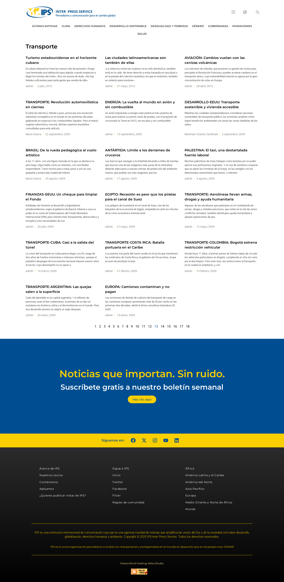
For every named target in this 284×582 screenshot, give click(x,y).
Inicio (116, 475)
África (189, 468)
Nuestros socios (51, 475)
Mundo (190, 509)
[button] (258, 12)
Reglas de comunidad (128, 502)
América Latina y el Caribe (204, 475)
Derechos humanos (89, 26)
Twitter (117, 482)
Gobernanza (218, 26)
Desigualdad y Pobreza (169, 26)
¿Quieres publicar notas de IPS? (62, 495)
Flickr (116, 495)
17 (181, 326)
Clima (66, 26)
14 (162, 326)
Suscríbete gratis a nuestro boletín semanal (142, 387)
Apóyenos (46, 489)
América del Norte (198, 482)
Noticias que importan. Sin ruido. (142, 374)
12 (150, 326)
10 (137, 326)
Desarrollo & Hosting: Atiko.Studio (142, 563)
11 (143, 326)
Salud (142, 33)
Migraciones (242, 26)
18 (188, 326)
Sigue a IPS (120, 468)
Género (198, 26)
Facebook (119, 489)
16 (175, 326)
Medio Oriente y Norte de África (208, 502)
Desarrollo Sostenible (128, 26)
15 (169, 326)
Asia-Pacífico (195, 489)
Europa (190, 495)
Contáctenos (48, 482)
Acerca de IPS (49, 468)
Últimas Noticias (45, 26)
